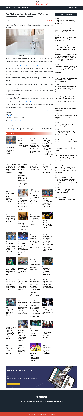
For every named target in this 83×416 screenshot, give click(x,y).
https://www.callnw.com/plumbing (31, 102)
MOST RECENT (12, 8)
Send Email (10, 116)
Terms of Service (31, 406)
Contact (53, 406)
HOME (6, 8)
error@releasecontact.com (11, 130)
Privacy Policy (40, 406)
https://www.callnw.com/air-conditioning (39, 110)
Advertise (47, 406)
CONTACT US (25, 8)
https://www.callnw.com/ (15, 120)
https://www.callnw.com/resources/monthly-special (30, 66)
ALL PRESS (18, 8)
